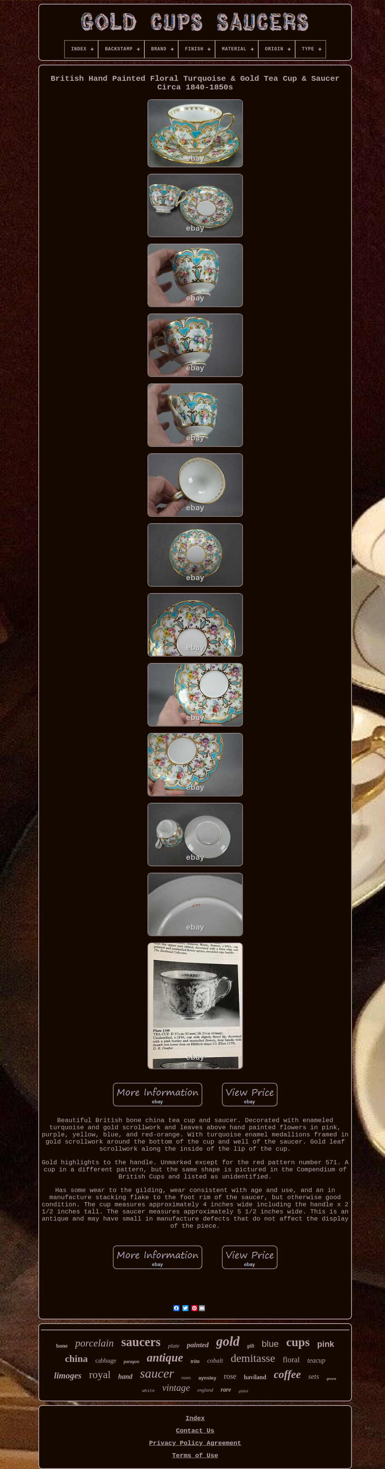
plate (173, 1346)
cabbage (105, 1360)
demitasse (253, 1358)
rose (230, 1376)
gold (227, 1341)
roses (186, 1377)
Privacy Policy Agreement (195, 1443)
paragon (131, 1361)
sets (313, 1376)
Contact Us (195, 1430)
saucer (157, 1373)
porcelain (94, 1343)
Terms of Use (195, 1455)
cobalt (215, 1360)
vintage (176, 1388)
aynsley (208, 1378)
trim (195, 1361)
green (331, 1378)
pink (325, 1344)
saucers (141, 1342)
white (148, 1391)
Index (195, 1418)
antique (165, 1357)
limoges (68, 1375)
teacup (316, 1360)
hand (125, 1376)
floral (291, 1359)
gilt (250, 1346)
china (76, 1358)
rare (226, 1389)
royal (100, 1374)
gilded (243, 1391)
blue (270, 1344)
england (205, 1390)
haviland (255, 1377)
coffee (287, 1374)
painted (198, 1345)
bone (62, 1346)
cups (297, 1342)
